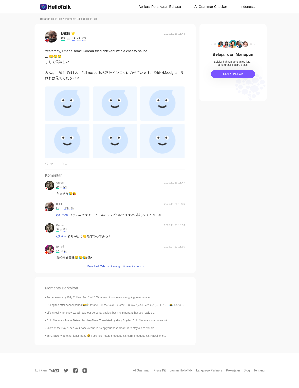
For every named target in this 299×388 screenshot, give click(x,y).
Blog (247, 370)
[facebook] (75, 370)
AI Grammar (141, 370)
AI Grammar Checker (210, 7)
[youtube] (54, 370)
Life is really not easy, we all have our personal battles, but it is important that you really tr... (101, 312)
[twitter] (66, 371)
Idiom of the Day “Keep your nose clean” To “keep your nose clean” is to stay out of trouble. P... (103, 328)
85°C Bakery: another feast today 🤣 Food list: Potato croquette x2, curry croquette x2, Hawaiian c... (106, 335)
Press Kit (159, 370)
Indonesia (247, 7)
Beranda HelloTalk (51, 18)
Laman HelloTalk (181, 370)
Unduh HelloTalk (233, 74)
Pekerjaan (233, 370)
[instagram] (84, 370)
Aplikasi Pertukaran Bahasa (159, 7)
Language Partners (209, 370)
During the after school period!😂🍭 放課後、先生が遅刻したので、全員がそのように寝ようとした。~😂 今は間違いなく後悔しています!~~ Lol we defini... (140, 305)
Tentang (259, 370)
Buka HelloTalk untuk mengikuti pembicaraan (114, 266)
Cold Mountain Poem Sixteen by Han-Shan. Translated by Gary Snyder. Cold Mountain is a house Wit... (108, 320)
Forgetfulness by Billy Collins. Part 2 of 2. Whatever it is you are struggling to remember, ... (100, 297)
